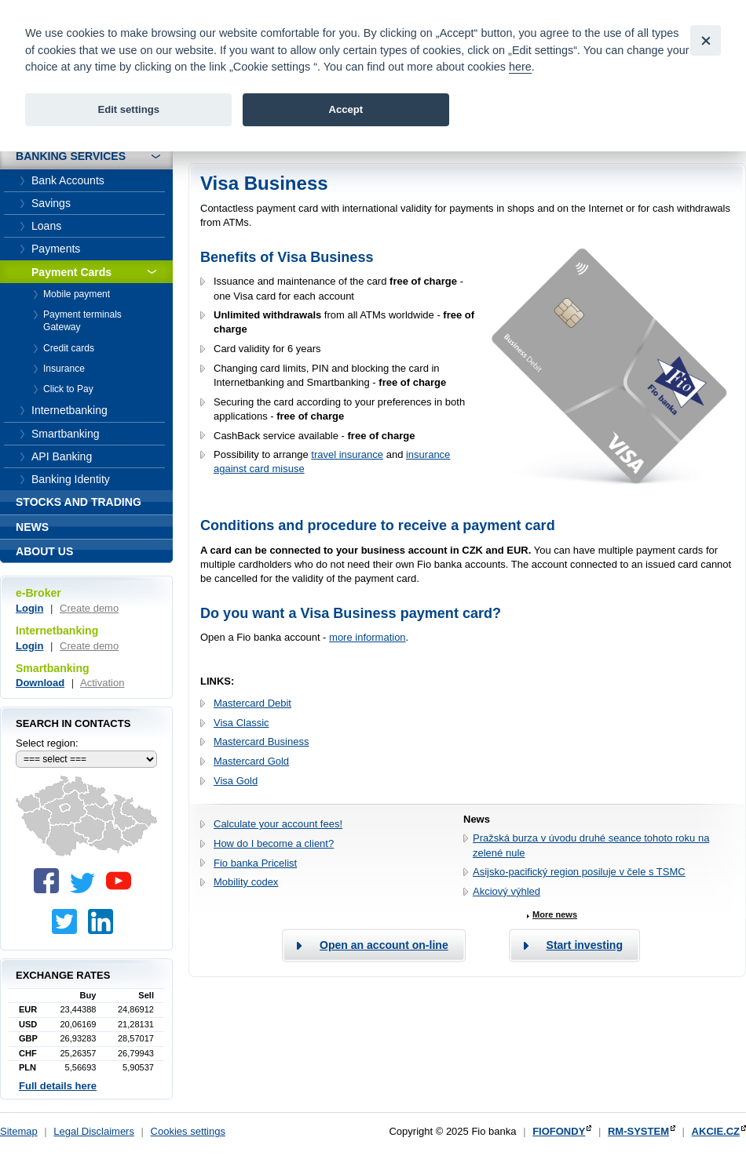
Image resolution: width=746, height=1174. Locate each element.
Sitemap (19, 1131)
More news (554, 914)
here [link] (520, 66)
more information (367, 637)
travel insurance (347, 454)
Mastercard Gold (251, 761)
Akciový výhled (506, 891)
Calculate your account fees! (278, 824)
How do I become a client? (274, 843)
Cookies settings (188, 1131)
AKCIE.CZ (716, 1131)
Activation (102, 683)
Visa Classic (241, 723)
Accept (345, 109)
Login (29, 608)
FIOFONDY (558, 1131)
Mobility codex (246, 882)
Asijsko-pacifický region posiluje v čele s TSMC (579, 872)
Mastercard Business (261, 741)
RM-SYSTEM (638, 1131)
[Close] (705, 40)
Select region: (47, 743)
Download (40, 683)
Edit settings (128, 109)
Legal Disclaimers (93, 1131)
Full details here (58, 1086)
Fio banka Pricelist (255, 863)
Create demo (89, 608)
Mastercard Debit (252, 703)
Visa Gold (236, 781)
